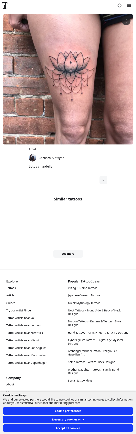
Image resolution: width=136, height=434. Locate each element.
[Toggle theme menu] (119, 5)
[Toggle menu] (129, 5)
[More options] (126, 20)
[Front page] (4, 5)
